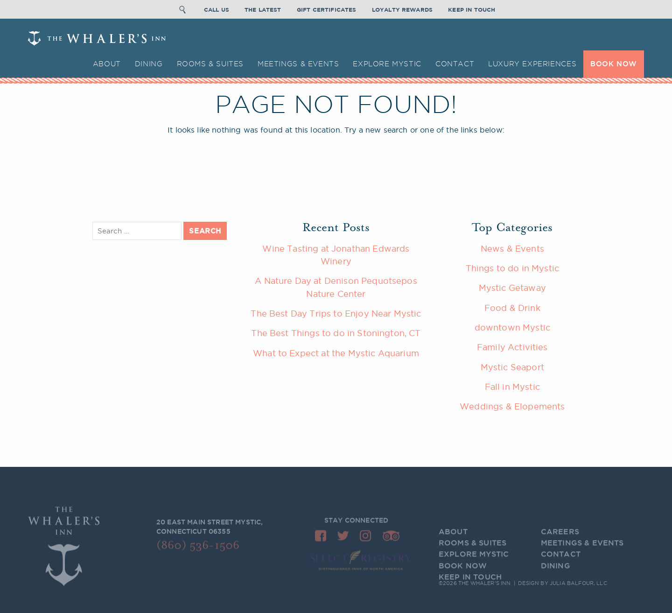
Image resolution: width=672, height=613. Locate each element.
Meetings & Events (298, 64)
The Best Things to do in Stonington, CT (335, 333)
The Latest (263, 8)
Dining (149, 64)
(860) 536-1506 (197, 548)
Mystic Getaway (512, 287)
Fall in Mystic (512, 386)
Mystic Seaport (512, 367)
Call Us (216, 8)
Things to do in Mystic (513, 268)
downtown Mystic (512, 327)
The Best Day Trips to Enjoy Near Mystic (336, 313)
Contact (454, 64)
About (107, 64)
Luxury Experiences (532, 64)
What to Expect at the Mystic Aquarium (336, 353)
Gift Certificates (327, 8)
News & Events (512, 248)
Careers (560, 540)
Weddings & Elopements (512, 406)
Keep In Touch (471, 8)
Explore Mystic (387, 64)
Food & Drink (512, 307)
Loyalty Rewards (402, 8)
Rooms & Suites (210, 64)
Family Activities (512, 347)
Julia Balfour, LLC (578, 584)
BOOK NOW (613, 64)
